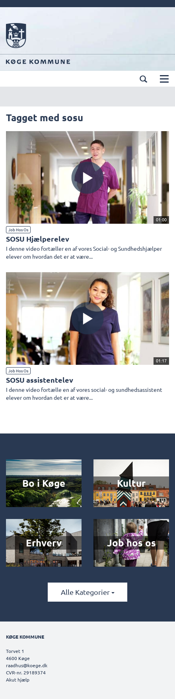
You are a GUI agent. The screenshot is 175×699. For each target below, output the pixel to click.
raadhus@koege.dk (26, 665)
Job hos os (18, 229)
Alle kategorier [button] (88, 592)
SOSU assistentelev (39, 379)
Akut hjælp (17, 679)
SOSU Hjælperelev (37, 238)
